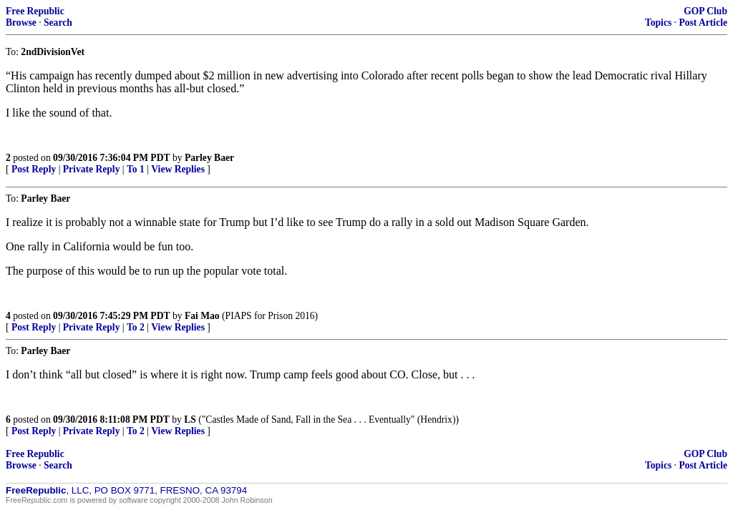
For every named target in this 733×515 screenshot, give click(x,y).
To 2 (136, 327)
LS (190, 419)
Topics (658, 22)
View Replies (178, 169)
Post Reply (33, 169)
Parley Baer (209, 157)
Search (58, 22)
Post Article (703, 22)
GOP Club (705, 11)
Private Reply (91, 169)
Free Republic (35, 11)
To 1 (136, 169)
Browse (21, 22)
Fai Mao (202, 315)
